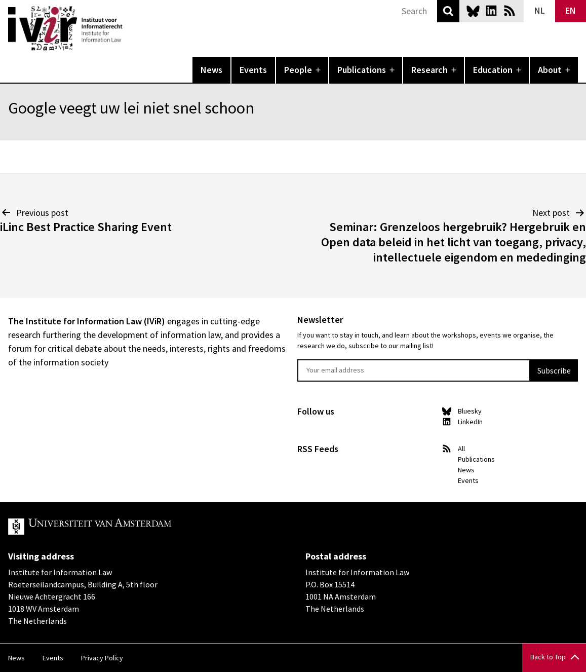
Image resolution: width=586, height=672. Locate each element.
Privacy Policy (102, 657)
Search (448, 11)
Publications (361, 70)
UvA (125, 526)
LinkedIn (491, 11)
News (211, 70)
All (461, 448)
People (298, 70)
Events (253, 70)
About (550, 70)
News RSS (509, 11)
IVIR (129, 28)
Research (429, 70)
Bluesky (473, 11)
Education (493, 70)
